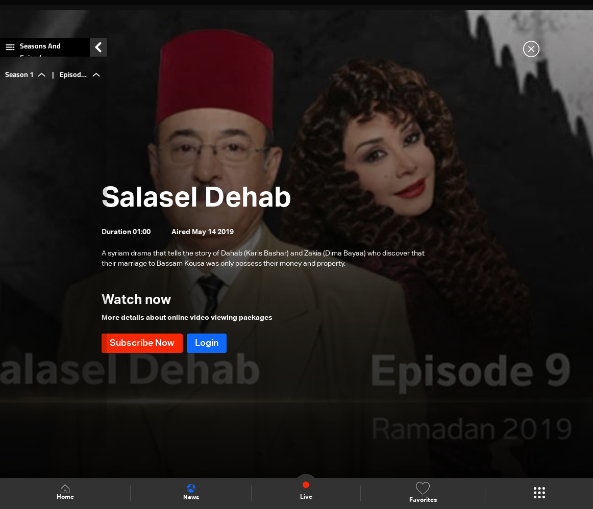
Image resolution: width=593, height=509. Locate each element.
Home (65, 493)
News (191, 492)
